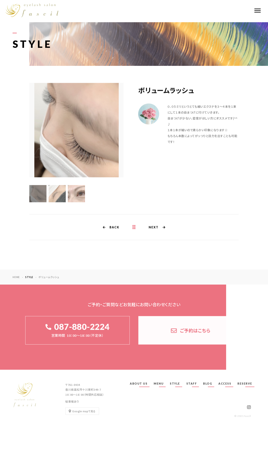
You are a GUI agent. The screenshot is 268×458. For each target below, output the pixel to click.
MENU (159, 383)
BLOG (207, 383)
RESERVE (244, 383)
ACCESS (224, 383)
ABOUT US (138, 383)
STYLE (175, 383)
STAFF (191, 383)
